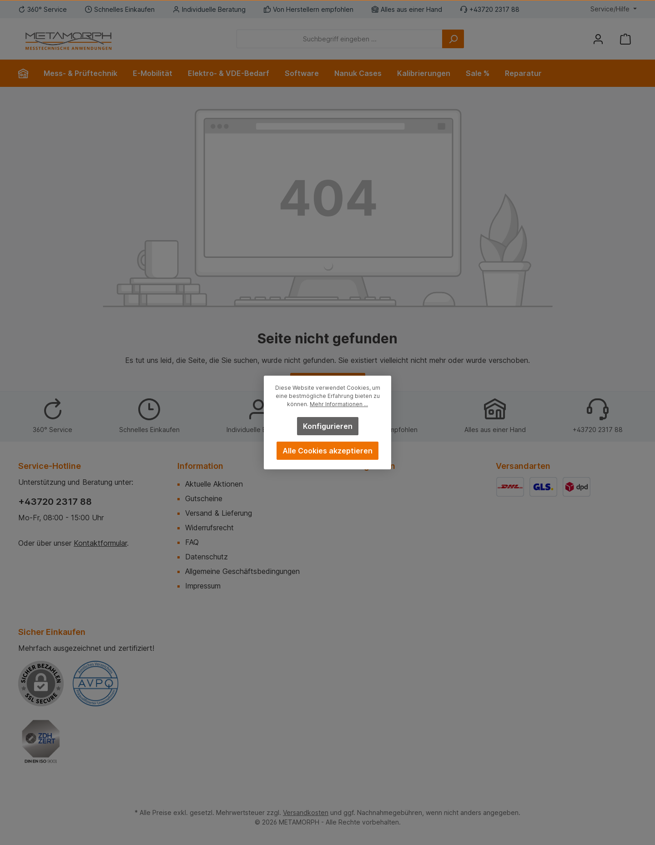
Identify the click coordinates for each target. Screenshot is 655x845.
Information (200, 466)
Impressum (203, 585)
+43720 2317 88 (55, 501)
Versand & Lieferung (218, 513)
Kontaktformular (100, 543)
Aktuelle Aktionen (214, 483)
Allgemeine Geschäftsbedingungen (242, 571)
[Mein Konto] (598, 39)
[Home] (27, 73)
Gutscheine (203, 498)
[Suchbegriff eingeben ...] (340, 39)
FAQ (192, 542)
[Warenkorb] (625, 39)
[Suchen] (453, 39)
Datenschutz (206, 556)
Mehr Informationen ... (339, 404)
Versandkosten (305, 812)
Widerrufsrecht (209, 527)
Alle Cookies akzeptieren (327, 450)
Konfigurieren (328, 426)
